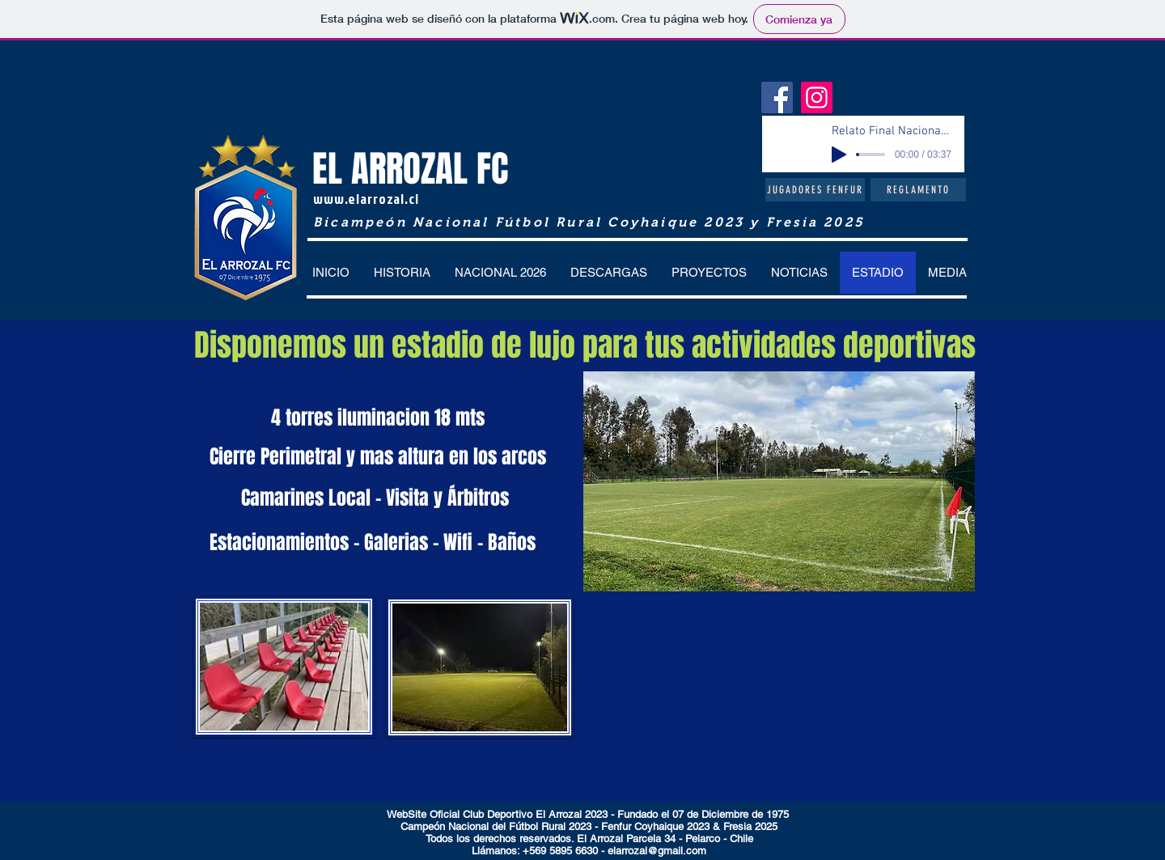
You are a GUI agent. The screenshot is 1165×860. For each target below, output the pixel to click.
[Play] (839, 154)
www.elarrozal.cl (366, 198)
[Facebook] (777, 97)
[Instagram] (816, 97)
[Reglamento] (918, 189)
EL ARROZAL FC (410, 169)
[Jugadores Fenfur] (815, 189)
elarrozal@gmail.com (657, 851)
